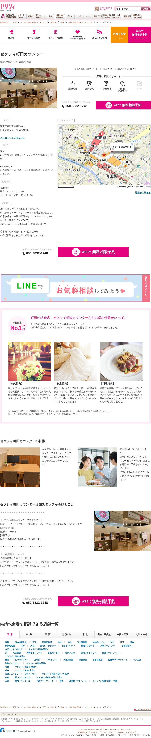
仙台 (7, 670)
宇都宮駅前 (126, 646)
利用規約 (120, 732)
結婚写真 (19, 721)
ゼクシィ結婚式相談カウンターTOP (33, 22)
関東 (62, 22)
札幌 (7, 667)
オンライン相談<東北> (24, 670)
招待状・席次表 (53, 721)
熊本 (61, 681)
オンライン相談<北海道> (25, 667)
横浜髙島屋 (10, 646)
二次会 (100, 719)
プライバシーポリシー (107, 732)
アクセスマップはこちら (12, 137)
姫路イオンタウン (13, 663)
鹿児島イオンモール (78, 681)
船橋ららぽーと (87, 646)
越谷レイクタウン (48, 646)
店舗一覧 (53, 22)
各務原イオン (53, 653)
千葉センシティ (68, 646)
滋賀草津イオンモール (117, 660)
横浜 (132, 642)
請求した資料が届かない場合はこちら (116, 729)
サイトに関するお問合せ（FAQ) (89, 729)
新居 (98, 721)
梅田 (7, 660)
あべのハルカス (21, 660)
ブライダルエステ (7, 721)
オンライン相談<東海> (15, 656)
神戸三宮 (137, 660)
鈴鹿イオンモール (110, 653)
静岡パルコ (70, 653)
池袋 (60, 642)
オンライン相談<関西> (36, 663)
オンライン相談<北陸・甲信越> (55, 674)
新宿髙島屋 (47, 642)
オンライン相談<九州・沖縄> (105, 681)
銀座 (7, 642)
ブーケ (139, 719)
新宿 (34, 642)
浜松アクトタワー (88, 653)
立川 (112, 642)
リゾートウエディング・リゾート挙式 (40, 719)
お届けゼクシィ (19, 719)
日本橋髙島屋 (20, 642)
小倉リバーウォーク (45, 681)
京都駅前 (83, 660)
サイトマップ (131, 732)
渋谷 (69, 642)
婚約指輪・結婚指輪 (112, 719)
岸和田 (37, 660)
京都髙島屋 (97, 660)
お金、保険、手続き (88, 721)
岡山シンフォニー (22, 677)
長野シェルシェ (12, 674)
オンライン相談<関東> (38, 649)
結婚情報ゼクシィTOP (8, 22)
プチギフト (42, 721)
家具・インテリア (72, 721)
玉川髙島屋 (82, 642)
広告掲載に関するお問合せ (87, 732)
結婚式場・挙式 (6, 719)
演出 (62, 721)
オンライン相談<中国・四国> (49, 677)
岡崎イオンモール (34, 653)
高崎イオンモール (108, 646)
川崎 (23, 646)
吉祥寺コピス (98, 642)
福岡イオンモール (22, 681)
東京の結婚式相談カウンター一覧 (80, 22)
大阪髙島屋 (68, 660)
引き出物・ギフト (30, 721)
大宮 (32, 646)
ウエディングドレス (128, 719)
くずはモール (52, 660)
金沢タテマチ (30, 674)
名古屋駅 (17, 653)
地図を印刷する (143, 192)
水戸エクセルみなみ (13, 649)
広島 (7, 677)
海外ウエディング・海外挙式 (66, 719)
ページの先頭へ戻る (143, 710)
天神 (7, 681)
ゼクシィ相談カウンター (87, 719)
